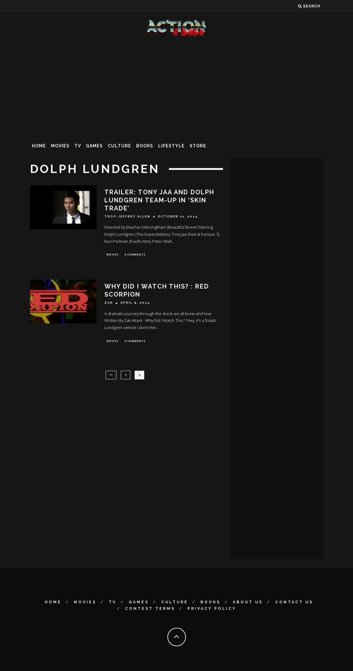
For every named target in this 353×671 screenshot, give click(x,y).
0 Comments (134, 254)
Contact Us (294, 602)
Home (39, 145)
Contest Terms (150, 608)
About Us (248, 602)
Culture (119, 145)
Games (94, 145)
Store (198, 145)
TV (77, 145)
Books (144, 145)
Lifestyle (171, 145)
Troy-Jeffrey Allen (127, 216)
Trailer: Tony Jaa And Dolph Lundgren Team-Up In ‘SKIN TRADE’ (159, 200)
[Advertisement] (176, 87)
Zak (108, 303)
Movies (60, 145)
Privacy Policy (211, 608)
